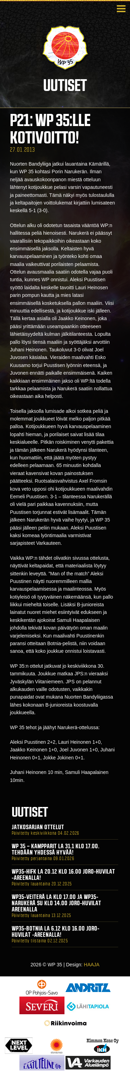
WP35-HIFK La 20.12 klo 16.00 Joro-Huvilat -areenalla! (63, 875)
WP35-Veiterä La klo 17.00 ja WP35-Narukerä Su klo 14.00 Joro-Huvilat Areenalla (56, 903)
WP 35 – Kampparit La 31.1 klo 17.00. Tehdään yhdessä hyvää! (55, 849)
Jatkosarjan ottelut (38, 827)
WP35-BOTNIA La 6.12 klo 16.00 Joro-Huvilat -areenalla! (55, 932)
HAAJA (91, 964)
